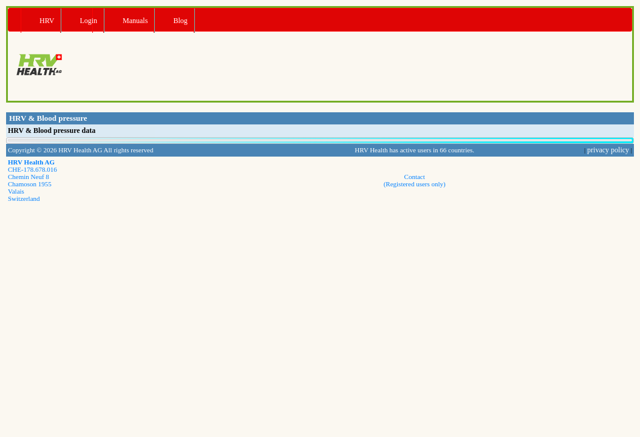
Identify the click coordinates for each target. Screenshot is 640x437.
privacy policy (608, 150)
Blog (180, 20)
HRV (46, 20)
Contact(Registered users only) (415, 180)
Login (88, 20)
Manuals (135, 20)
